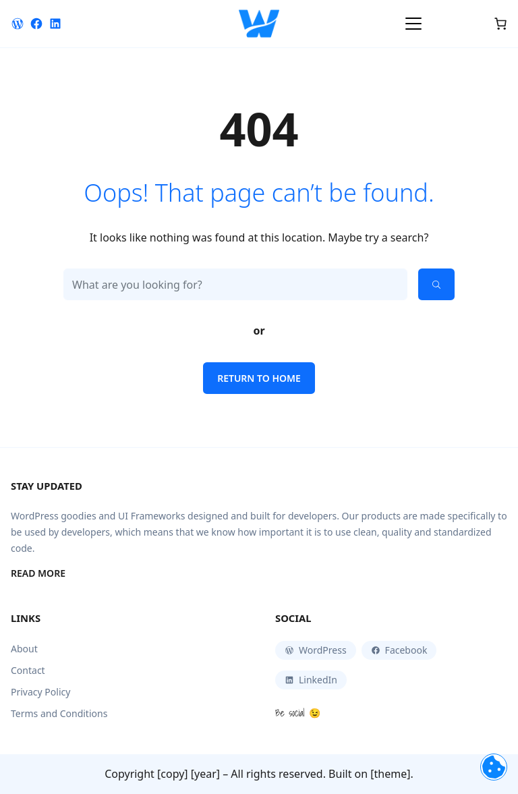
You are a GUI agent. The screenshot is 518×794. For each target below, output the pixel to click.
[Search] (436, 284)
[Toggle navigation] (413, 23)
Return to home (259, 378)
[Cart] (500, 23)
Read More (38, 573)
